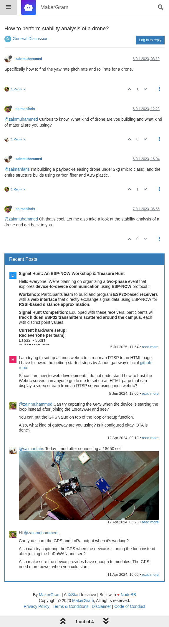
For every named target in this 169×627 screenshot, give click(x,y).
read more (150, 347)
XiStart (73, 594)
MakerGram (50, 594)
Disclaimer (101, 606)
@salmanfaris (17, 169)
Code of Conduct (129, 606)
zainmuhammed (29, 59)
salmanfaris (25, 109)
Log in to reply (150, 40)
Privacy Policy (36, 606)
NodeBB (128, 594)
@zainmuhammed (21, 119)
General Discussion (30, 38)
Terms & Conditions (70, 606)
